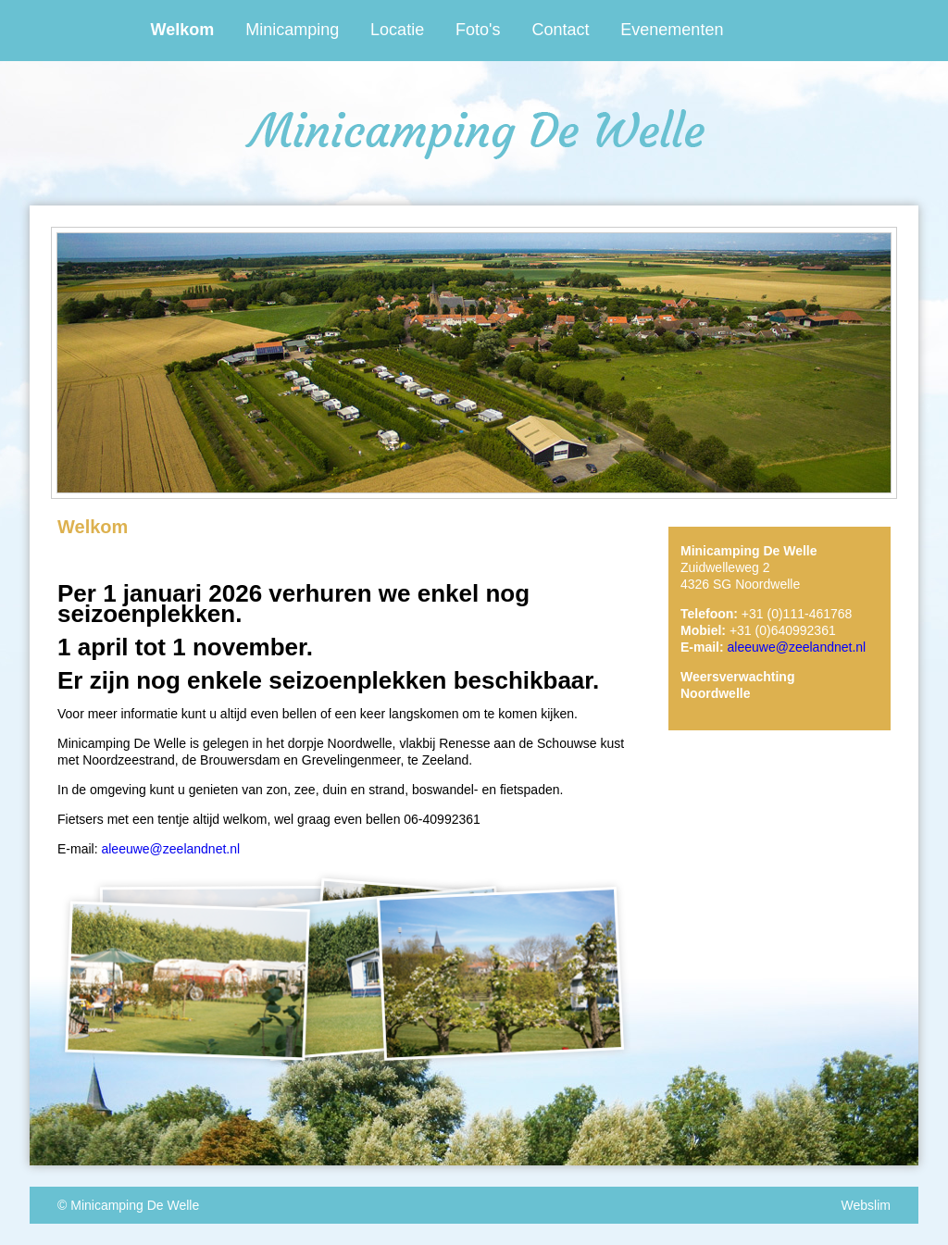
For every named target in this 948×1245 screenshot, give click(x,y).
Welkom (183, 29)
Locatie (397, 29)
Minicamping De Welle (134, 1205)
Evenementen (671, 29)
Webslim (866, 1205)
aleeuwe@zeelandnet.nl (170, 848)
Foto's (477, 29)
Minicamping (292, 29)
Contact (560, 29)
